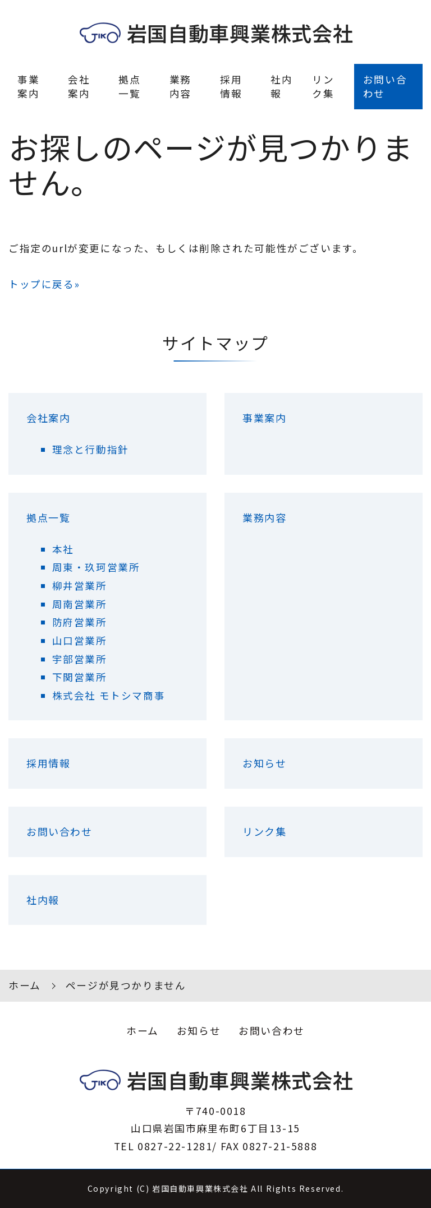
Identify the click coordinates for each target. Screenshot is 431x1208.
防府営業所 (79, 622)
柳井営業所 (79, 585)
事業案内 (28, 86)
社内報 (281, 86)
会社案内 (79, 86)
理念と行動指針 (90, 449)
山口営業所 (79, 640)
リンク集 (323, 86)
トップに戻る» (44, 284)
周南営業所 (79, 604)
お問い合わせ (385, 86)
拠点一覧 (129, 86)
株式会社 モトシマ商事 (109, 695)
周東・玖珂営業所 (96, 567)
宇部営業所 (79, 659)
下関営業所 (79, 677)
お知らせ (264, 763)
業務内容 (180, 86)
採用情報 (231, 86)
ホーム (24, 985)
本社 (63, 549)
